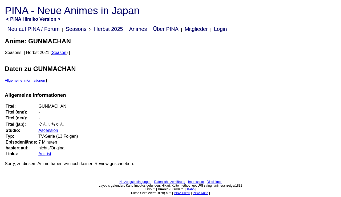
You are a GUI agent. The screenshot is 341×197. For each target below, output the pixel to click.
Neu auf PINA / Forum (33, 29)
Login (220, 29)
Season (59, 52)
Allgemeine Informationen (25, 80)
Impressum (196, 182)
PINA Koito (200, 193)
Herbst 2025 (108, 29)
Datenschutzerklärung (169, 182)
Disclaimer (214, 182)
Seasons (76, 29)
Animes (138, 29)
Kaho (190, 189)
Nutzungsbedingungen (135, 182)
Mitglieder (196, 29)
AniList (44, 154)
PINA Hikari (182, 193)
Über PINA (166, 29)
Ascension (48, 130)
